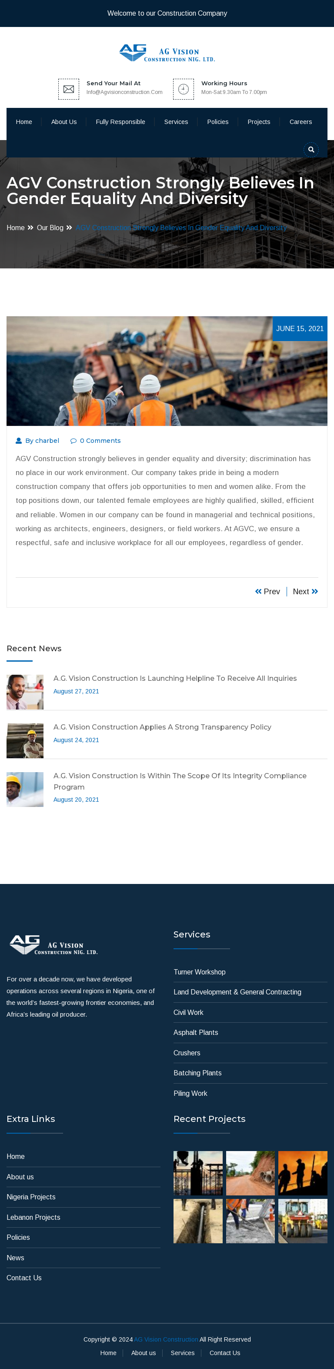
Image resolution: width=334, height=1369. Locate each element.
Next (305, 591)
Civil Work (189, 1012)
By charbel (37, 441)
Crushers (187, 1053)
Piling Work (190, 1093)
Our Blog (50, 227)
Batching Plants (198, 1073)
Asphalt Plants (196, 1032)
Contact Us (24, 1278)
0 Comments (95, 441)
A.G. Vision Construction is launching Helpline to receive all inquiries (175, 678)
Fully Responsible (120, 121)
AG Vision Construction (166, 1339)
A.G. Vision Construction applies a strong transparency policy (162, 727)
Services (176, 121)
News (15, 1258)
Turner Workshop (200, 972)
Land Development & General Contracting (237, 992)
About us (64, 121)
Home (24, 121)
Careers (301, 121)
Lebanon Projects (33, 1217)
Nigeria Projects (31, 1197)
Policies (218, 121)
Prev (267, 591)
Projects (259, 121)
